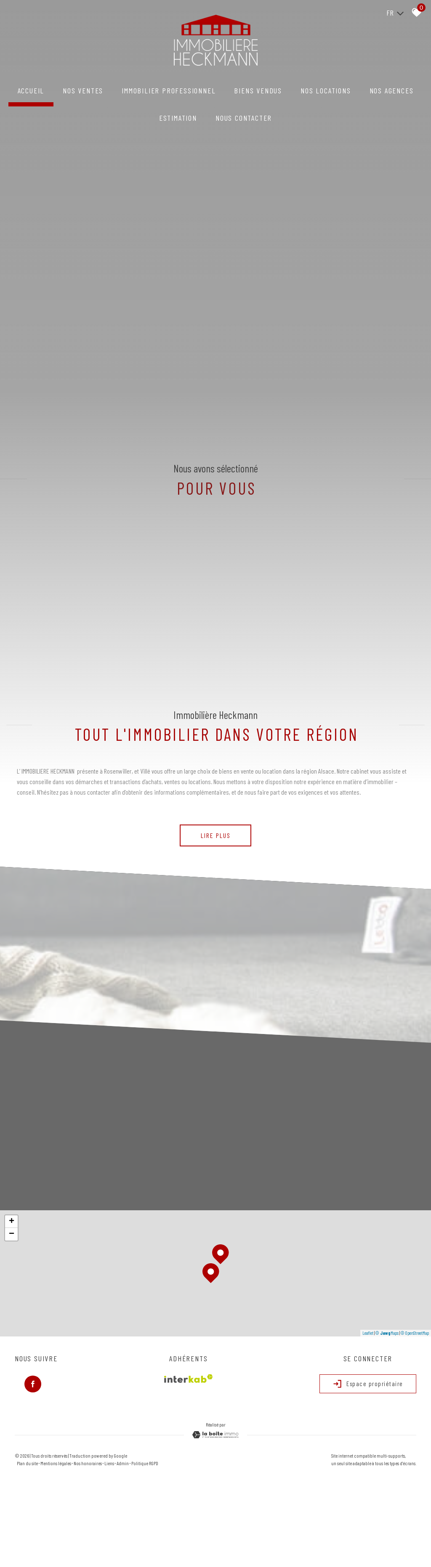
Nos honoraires (88, 1463)
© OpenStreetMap (415, 1333)
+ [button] (11, 1221)
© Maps (387, 1333)
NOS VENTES (83, 90)
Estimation (178, 117)
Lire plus (216, 835)
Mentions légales (55, 1463)
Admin (123, 1463)
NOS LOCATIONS (326, 90)
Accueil (31, 90)
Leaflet (367, 1333)
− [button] (11, 1234)
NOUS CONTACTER (244, 117)
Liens (109, 1463)
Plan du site (27, 1463)
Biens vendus (258, 90)
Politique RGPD (144, 1463)
